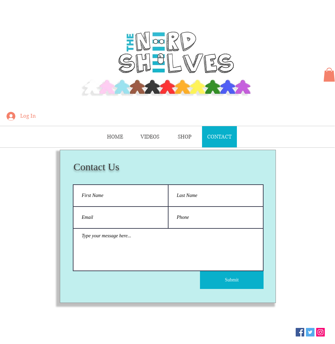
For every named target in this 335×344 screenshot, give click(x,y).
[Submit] (232, 280)
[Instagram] (320, 332)
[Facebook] (300, 332)
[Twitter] (310, 332)
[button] (329, 75)
